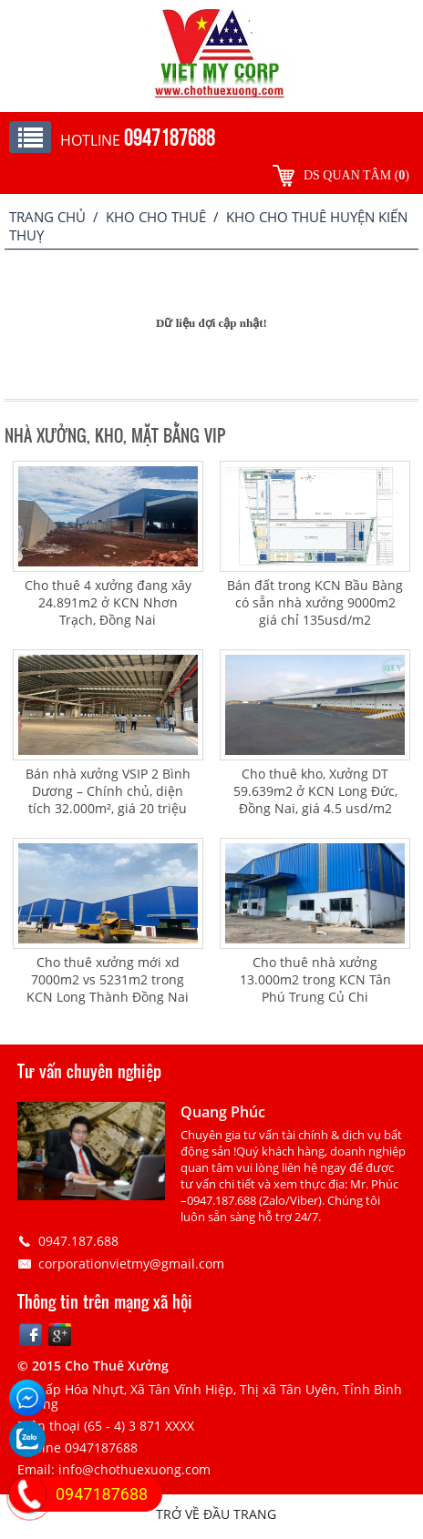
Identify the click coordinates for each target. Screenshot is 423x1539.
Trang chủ (47, 217)
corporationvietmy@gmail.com (131, 1263)
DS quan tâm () (356, 175)
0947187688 (102, 1493)
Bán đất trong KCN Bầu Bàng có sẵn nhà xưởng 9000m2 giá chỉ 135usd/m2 (315, 602)
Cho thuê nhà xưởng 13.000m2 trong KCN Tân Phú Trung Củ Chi (315, 979)
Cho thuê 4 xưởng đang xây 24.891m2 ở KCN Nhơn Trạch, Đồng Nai (108, 602)
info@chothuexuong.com (134, 1469)
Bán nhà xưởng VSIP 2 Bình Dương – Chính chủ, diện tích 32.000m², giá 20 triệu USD (108, 799)
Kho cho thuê (156, 217)
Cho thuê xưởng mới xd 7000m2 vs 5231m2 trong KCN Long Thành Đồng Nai (107, 979)
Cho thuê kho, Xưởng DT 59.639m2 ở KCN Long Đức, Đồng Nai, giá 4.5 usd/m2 (315, 791)
